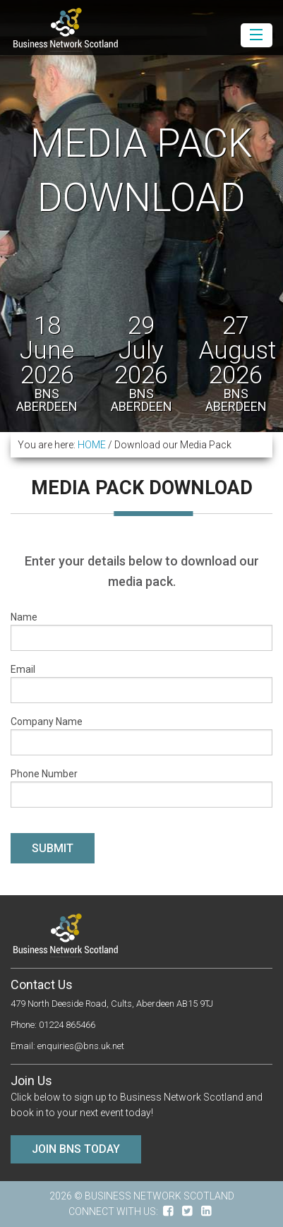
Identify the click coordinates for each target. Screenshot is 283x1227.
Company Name (141, 735)
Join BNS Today (76, 1149)
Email (141, 683)
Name (141, 631)
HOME (92, 444)
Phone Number (141, 788)
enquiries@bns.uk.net (80, 1046)
